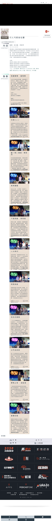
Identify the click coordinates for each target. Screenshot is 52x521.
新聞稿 (9, 493)
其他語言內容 (35, 494)
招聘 (15, 493)
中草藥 (34, 70)
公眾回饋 (40, 443)
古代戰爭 (16, 68)
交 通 (14, 440)
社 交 (40, 440)
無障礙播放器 (23, 494)
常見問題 (40, 493)
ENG (41, 2)
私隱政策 (14, 494)
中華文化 (29, 70)
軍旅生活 (23, 68)
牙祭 (34, 68)
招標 (21, 493)
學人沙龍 (22, 70)
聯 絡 (14, 443)
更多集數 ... (3, 436)
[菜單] (50, 2)
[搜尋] (46, 2)
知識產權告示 (30, 493)
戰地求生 (16, 70)
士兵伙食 (29, 68)
